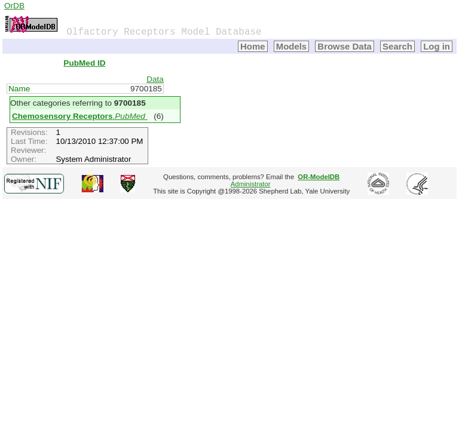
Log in (436, 46)
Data (155, 79)
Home (252, 46)
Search (397, 46)
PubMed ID (84, 63)
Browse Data (344, 46)
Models (291, 46)
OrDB (14, 5)
